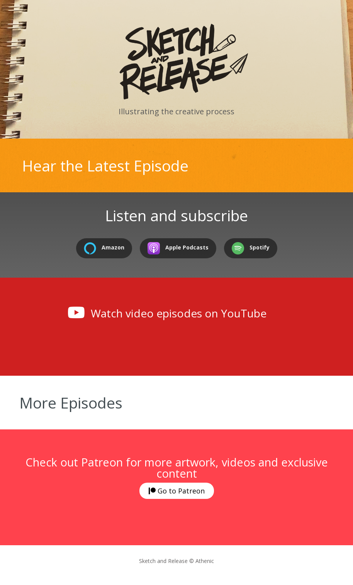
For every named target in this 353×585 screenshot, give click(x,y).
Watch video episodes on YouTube (178, 313)
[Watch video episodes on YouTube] (76, 312)
